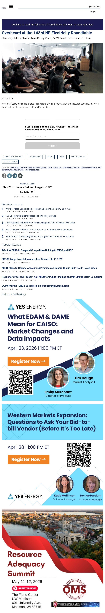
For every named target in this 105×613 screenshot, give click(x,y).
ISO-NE (50, 157)
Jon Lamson (28, 225)
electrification (55, 168)
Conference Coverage (13, 157)
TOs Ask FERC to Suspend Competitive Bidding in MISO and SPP (37, 250)
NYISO (19, 211)
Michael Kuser (27, 184)
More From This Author (27, 197)
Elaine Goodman (33, 232)
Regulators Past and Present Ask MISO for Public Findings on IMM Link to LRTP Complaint (52, 276)
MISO (15, 254)
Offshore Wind (10, 162)
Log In (93, 11)
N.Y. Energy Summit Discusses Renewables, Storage (31, 216)
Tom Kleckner (25, 263)
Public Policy (21, 232)
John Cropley (28, 211)
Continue (52, 145)
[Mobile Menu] (11, 8)
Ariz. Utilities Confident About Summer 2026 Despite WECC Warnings (39, 229)
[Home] (4, 8)
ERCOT (15, 263)
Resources (18, 289)
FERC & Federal (22, 239)
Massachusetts (78, 157)
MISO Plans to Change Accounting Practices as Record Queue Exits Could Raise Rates (49, 268)
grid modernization (71, 168)
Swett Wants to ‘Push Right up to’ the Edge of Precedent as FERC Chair (40, 236)
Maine (62, 157)
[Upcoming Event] (52, 350)
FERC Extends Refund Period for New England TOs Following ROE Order (40, 222)
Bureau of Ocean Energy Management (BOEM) (28, 168)
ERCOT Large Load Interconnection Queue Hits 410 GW (32, 259)
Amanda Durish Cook (26, 254)
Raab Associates (32, 170)
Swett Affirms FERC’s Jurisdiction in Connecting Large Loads (35, 285)
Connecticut (35, 157)
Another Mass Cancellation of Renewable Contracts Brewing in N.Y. (38, 209)
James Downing (35, 239)
